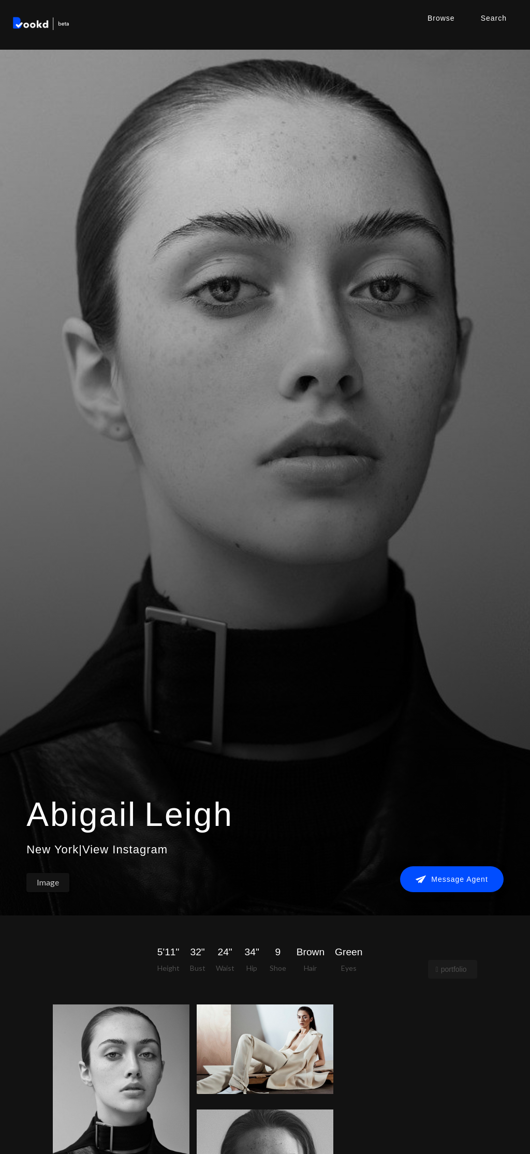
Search (494, 18)
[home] (41, 25)
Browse (441, 18)
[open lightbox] (265, 1049)
